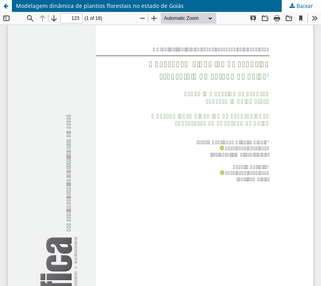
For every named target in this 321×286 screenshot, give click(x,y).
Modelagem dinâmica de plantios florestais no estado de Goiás (100, 6)
